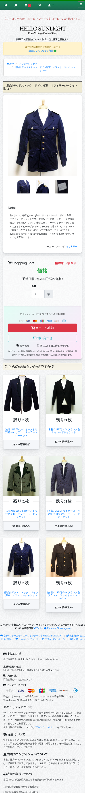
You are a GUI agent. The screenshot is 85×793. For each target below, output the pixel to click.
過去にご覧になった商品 (43, 50)
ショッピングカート (27, 639)
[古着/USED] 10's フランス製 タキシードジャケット (64, 431)
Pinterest (50, 628)
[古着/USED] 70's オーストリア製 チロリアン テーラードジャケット (21, 432)
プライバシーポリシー (54, 639)
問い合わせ (42, 338)
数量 (34, 286)
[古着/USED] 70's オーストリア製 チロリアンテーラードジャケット (21, 513)
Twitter (38, 628)
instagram (63, 628)
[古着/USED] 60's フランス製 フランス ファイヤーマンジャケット (63, 595)
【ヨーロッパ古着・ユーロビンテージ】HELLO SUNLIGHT (31, 635)
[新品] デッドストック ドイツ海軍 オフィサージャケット (21, 594)
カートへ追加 (42, 328)
